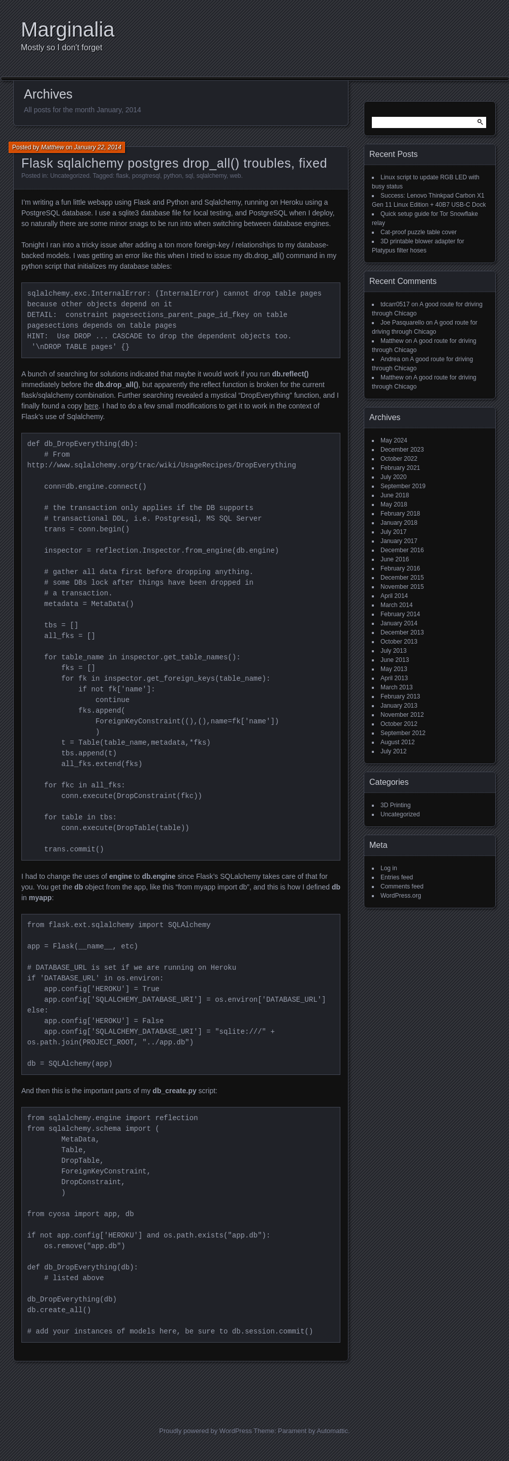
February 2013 (400, 696)
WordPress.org (400, 895)
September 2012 (403, 733)
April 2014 (394, 595)
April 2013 (394, 678)
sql (189, 175)
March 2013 (396, 687)
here (91, 406)
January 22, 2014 (97, 147)
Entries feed (396, 877)
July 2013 (393, 650)
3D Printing (395, 805)
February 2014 (400, 614)
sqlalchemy (212, 175)
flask (122, 175)
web (235, 175)
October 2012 (399, 723)
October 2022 (399, 458)
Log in (388, 868)
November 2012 (402, 714)
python (173, 175)
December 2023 (402, 449)
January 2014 (399, 623)
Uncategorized (69, 175)
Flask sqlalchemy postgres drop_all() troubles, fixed (174, 163)
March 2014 (396, 605)
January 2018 (399, 522)
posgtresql (146, 175)
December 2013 (402, 632)
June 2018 (394, 495)
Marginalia (68, 29)
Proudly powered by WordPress (205, 1431)
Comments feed (402, 886)
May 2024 (393, 440)
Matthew (52, 147)
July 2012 (393, 751)
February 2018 (400, 513)
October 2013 (399, 641)
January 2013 (399, 705)
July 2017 (393, 531)
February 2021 (400, 467)
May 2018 (393, 504)
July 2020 (393, 477)
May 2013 (393, 669)
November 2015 (402, 586)
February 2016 (400, 568)
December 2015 (402, 577)
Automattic (332, 1431)
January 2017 (399, 541)
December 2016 (402, 550)
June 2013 (394, 659)
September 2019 (403, 486)
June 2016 (394, 559)
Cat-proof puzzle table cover (418, 232)
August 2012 (397, 742)
